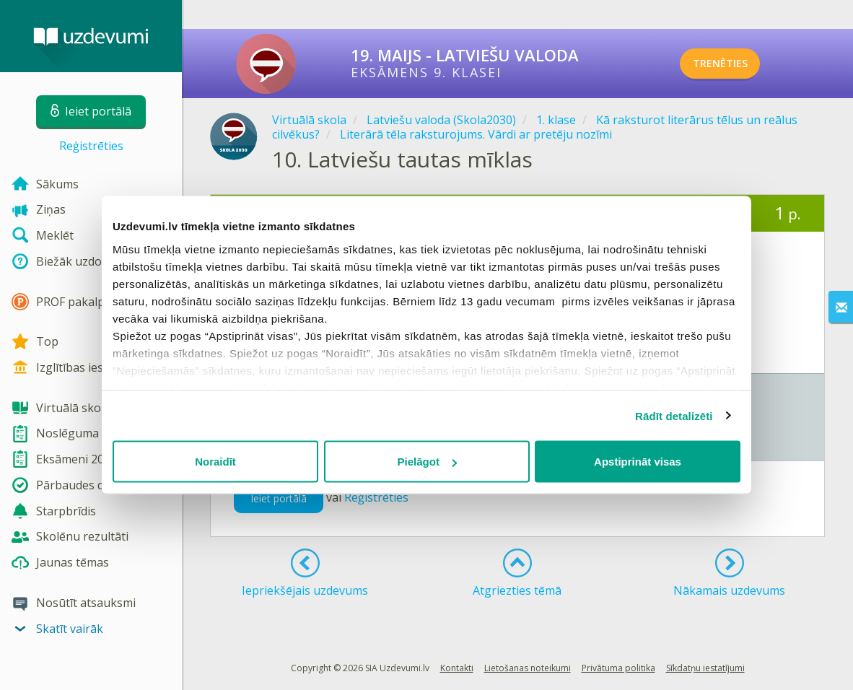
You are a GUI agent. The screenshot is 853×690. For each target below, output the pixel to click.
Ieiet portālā (278, 498)
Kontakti (456, 668)
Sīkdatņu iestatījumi (705, 668)
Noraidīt (215, 461)
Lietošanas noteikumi (527, 668)
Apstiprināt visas (637, 461)
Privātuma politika (618, 668)
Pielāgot (427, 461)
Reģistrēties (91, 146)
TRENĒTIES (738, 63)
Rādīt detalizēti (673, 415)
